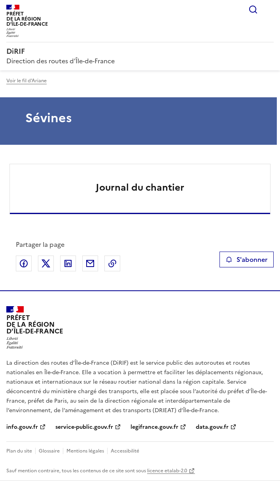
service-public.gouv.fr (84, 427)
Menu (269, 9)
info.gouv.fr (22, 427)
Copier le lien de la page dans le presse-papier (112, 263)
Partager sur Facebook (24, 263)
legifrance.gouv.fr (154, 427)
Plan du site (19, 450)
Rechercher (253, 9)
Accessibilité (125, 450)
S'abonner (246, 259)
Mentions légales (85, 450)
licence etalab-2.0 (167, 470)
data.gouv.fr (212, 427)
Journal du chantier (140, 187)
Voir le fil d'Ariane (26, 80)
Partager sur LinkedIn (68, 263)
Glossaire (49, 450)
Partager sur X (46, 263)
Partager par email (90, 263)
